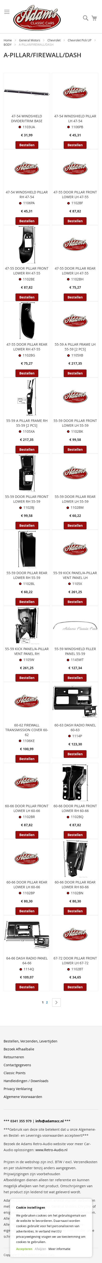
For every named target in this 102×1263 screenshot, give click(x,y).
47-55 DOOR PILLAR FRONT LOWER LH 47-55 (75, 194)
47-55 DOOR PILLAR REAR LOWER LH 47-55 (75, 270)
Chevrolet (54, 40)
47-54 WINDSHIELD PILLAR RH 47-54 (27, 194)
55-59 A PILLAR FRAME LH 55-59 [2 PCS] (75, 346)
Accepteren (24, 1249)
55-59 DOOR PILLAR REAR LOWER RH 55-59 (27, 575)
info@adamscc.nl (49, 1121)
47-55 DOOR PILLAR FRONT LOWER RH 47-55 (26, 270)
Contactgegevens (17, 1065)
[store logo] (37, 18)
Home (8, 40)
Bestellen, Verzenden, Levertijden (30, 1041)
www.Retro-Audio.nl (51, 1150)
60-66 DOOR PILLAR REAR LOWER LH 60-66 (27, 884)
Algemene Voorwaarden (23, 1096)
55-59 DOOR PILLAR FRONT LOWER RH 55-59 (26, 499)
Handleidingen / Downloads (26, 1081)
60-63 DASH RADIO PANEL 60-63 (75, 727)
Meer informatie (59, 1249)
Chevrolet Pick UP (80, 40)
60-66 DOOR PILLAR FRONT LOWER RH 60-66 (75, 808)
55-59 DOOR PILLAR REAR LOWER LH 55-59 (75, 499)
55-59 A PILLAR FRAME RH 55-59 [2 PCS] (27, 423)
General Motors (30, 40)
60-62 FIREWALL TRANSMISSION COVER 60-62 (26, 730)
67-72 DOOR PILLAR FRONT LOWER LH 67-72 (75, 960)
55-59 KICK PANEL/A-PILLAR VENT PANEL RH (27, 651)
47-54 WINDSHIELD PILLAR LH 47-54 (75, 118)
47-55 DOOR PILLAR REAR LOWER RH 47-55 (27, 346)
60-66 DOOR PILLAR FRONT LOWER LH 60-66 (26, 808)
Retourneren (14, 1057)
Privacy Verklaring (18, 1088)
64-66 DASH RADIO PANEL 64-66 (27, 960)
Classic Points (15, 1073)
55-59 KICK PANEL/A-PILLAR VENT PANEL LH (75, 575)
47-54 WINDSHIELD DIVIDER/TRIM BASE (26, 118)
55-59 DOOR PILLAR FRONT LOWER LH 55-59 (75, 423)
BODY (8, 44)
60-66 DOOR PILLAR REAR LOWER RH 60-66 (75, 884)
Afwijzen (40, 1249)
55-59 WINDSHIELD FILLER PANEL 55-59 (75, 651)
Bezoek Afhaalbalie (19, 1049)
